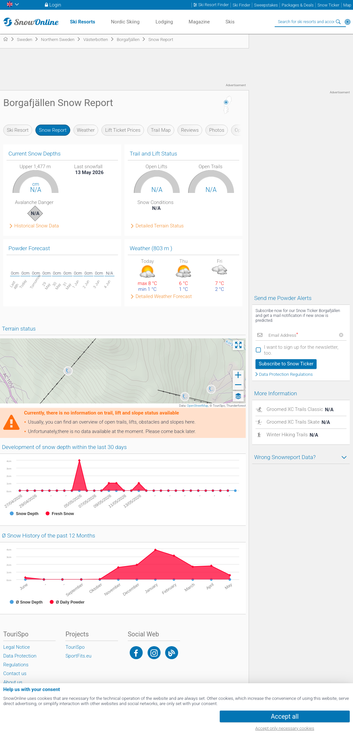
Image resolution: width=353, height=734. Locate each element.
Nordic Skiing (125, 22)
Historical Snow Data (36, 226)
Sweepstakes (266, 5)
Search (338, 22)
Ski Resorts (82, 22)
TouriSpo (75, 647)
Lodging (164, 22)
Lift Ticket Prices (122, 130)
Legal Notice (16, 647)
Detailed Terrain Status (160, 226)
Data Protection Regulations (286, 374)
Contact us (14, 673)
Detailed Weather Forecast (164, 296)
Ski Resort (18, 130)
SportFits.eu (78, 656)
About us (12, 682)
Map (347, 5)
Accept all (285, 716)
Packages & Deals (298, 5)
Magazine (199, 22)
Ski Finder (241, 5)
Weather (86, 130)
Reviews (190, 130)
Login (55, 5)
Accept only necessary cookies (284, 728)
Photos (216, 130)
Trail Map (161, 130)
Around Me (347, 22)
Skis (230, 22)
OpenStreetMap (197, 405)
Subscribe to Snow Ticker (286, 364)
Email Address (283, 335)
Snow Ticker (328, 5)
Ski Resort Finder (213, 5)
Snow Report (53, 130)
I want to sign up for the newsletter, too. (301, 350)
